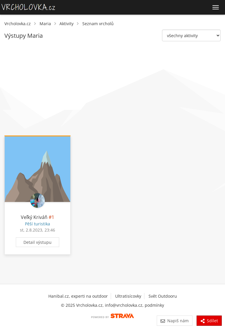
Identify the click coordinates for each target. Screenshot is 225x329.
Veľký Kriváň (34, 217)
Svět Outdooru (163, 296)
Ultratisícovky (128, 296)
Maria (45, 23)
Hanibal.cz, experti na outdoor (78, 296)
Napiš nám (174, 320)
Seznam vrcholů (98, 23)
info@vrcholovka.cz (123, 305)
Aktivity (66, 23)
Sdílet (209, 320)
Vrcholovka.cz (17, 23)
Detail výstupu (37, 242)
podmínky (154, 305)
